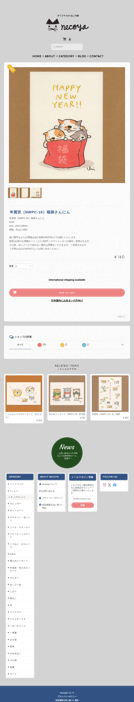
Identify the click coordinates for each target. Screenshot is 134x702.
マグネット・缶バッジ (20, 512)
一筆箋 (13, 626)
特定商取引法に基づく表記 (52, 499)
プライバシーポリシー (52, 491)
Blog (82, 49)
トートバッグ (16, 477)
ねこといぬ (15, 578)
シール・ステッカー (20, 520)
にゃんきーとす (17, 612)
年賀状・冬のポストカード (20, 562)
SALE (13, 547)
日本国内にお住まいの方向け (67, 293)
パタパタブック (17, 619)
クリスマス (15, 605)
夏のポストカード (19, 554)
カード (13, 667)
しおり (13, 584)
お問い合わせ (48, 484)
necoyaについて (49, 477)
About (50, 49)
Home (36, 49)
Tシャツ (14, 484)
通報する (121, 310)
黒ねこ (13, 591)
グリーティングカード (20, 529)
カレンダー (15, 497)
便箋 (12, 660)
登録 (82, 498)
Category (67, 49)
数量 (11, 259)
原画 (12, 640)
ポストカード (16, 504)
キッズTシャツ (17, 490)
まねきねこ (15, 646)
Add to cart (67, 286)
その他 (13, 653)
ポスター (14, 571)
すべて (20, 338)
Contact (97, 49)
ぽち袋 (13, 633)
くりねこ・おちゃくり (20, 539)
